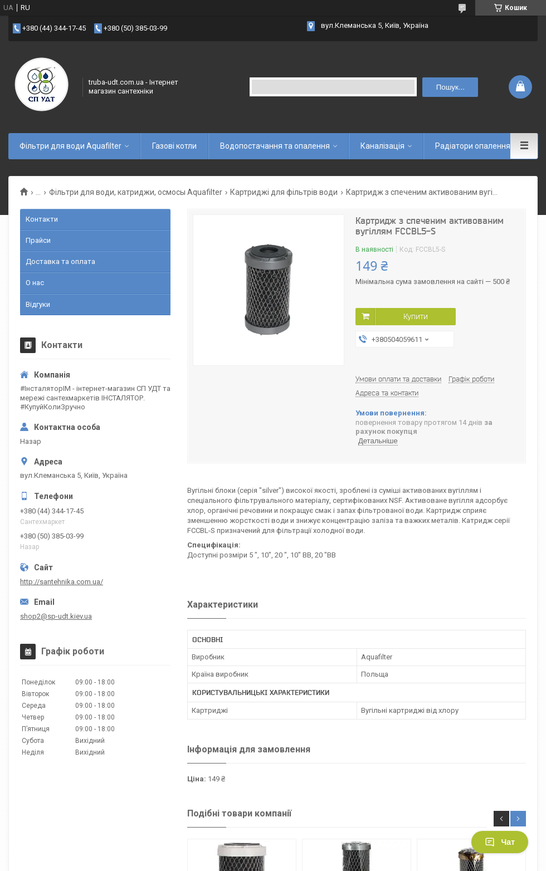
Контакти (42, 219)
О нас (35, 282)
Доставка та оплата (60, 261)
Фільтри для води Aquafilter (70, 145)
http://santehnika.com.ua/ (61, 582)
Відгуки (38, 304)
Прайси (38, 240)
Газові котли (174, 145)
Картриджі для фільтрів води (284, 192)
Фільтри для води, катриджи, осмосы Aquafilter (135, 192)
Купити (415, 316)
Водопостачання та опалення (275, 145)
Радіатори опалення (472, 145)
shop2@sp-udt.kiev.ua (56, 616)
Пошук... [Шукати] (450, 87)
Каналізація (382, 145)
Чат (500, 842)
